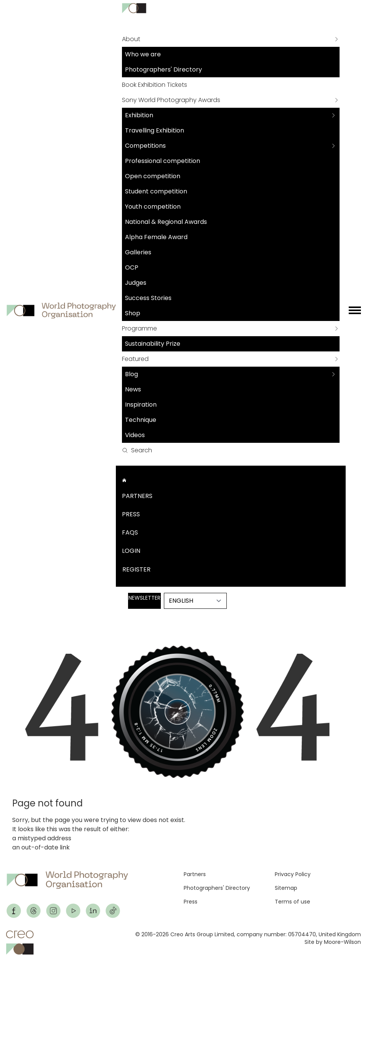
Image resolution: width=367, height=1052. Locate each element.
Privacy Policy (293, 874)
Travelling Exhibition (154, 130)
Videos (135, 435)
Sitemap (286, 888)
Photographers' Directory (163, 69)
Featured (135, 358)
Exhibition (139, 115)
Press (131, 514)
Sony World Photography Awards (171, 100)
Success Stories (148, 298)
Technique (140, 419)
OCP (131, 267)
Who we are (143, 54)
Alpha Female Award (156, 237)
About (131, 39)
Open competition (152, 176)
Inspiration (141, 404)
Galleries (138, 252)
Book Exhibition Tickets (154, 84)
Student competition (156, 191)
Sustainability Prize (152, 343)
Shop (132, 313)
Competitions (145, 145)
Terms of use (292, 901)
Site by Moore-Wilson (332, 942)
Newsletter (144, 598)
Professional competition (162, 160)
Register (136, 569)
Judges (135, 282)
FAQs (130, 532)
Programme (139, 328)
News (133, 389)
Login (131, 550)
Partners (137, 496)
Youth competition (153, 206)
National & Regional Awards (166, 221)
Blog (131, 374)
